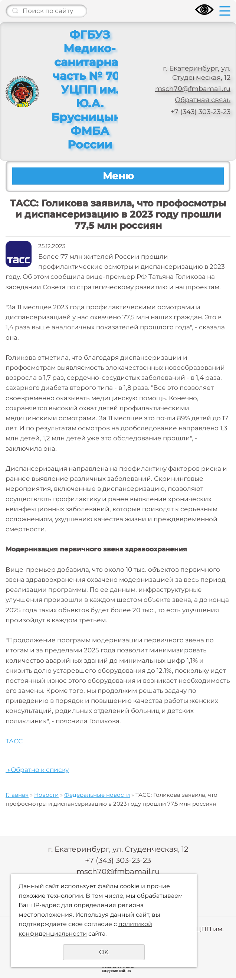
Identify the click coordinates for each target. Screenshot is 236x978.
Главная (17, 794)
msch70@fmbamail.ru (192, 89)
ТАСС (14, 741)
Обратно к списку (37, 769)
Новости (46, 794)
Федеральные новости (97, 794)
